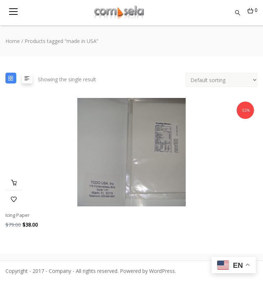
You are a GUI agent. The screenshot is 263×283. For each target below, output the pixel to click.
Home (12, 41)
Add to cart (13, 182)
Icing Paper (17, 215)
